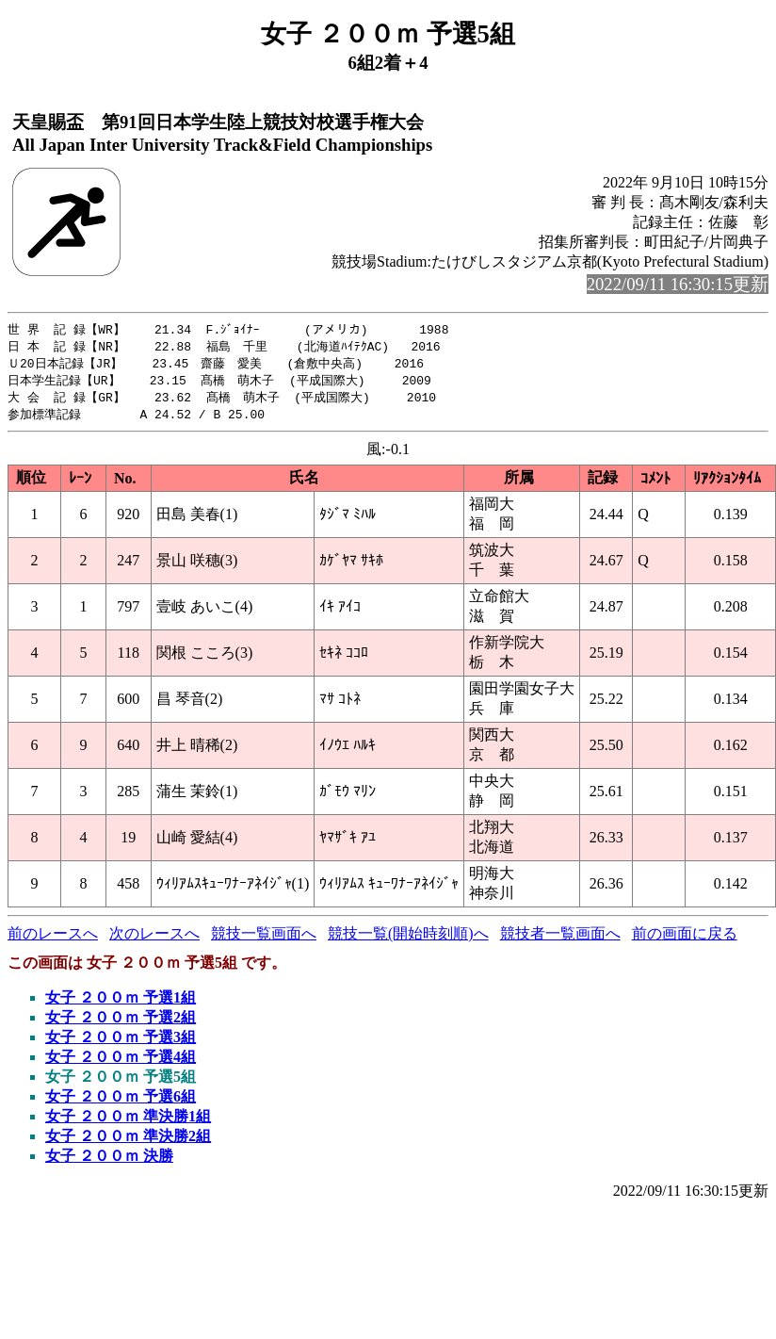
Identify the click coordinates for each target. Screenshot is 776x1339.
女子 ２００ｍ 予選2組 (120, 1023)
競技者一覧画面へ (560, 939)
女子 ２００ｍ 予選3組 (120, 1043)
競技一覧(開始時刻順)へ (408, 939)
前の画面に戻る (684, 939)
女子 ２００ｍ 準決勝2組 (128, 1142)
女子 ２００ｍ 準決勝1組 (128, 1122)
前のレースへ (53, 939)
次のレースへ (154, 939)
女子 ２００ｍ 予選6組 (120, 1102)
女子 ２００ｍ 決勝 (109, 1161)
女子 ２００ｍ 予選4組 (120, 1062)
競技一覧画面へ (263, 939)
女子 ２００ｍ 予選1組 (120, 1003)
